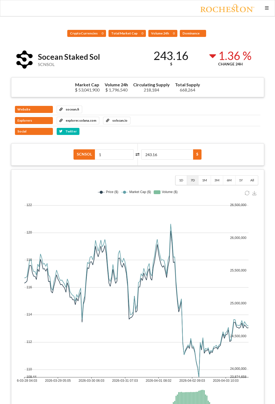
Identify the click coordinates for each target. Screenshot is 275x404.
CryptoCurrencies (86, 33)
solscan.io (116, 120)
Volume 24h (163, 33)
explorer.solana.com (77, 120)
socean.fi (69, 109)
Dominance (191, 33)
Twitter (68, 131)
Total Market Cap (127, 33)
